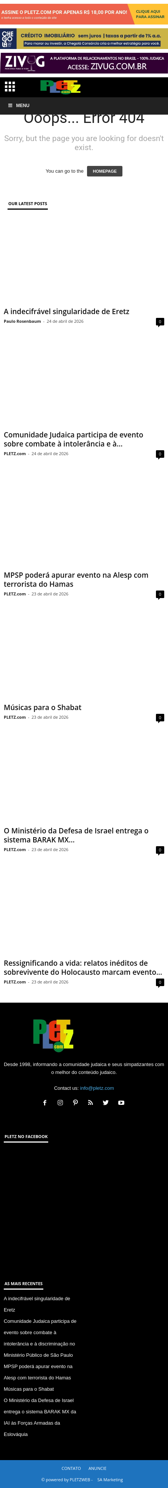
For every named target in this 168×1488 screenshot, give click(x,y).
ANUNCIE (98, 1468)
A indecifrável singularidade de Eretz (66, 311)
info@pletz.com (97, 1088)
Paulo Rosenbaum (22, 321)
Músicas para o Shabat (42, 707)
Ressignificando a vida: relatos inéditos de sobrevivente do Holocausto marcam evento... (83, 967)
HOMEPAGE (104, 171)
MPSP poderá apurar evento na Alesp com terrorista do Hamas (76, 579)
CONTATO (71, 1468)
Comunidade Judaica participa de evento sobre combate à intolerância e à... (73, 439)
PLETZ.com (15, 453)
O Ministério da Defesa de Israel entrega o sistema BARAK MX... (76, 835)
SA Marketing (110, 1479)
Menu (18, 105)
